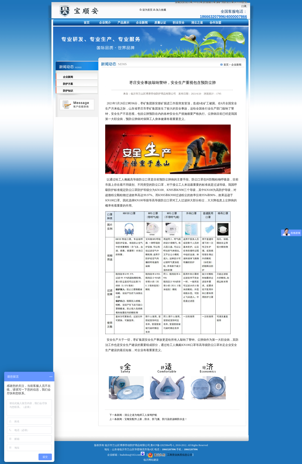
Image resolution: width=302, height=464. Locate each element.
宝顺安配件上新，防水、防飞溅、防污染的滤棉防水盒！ (155, 419)
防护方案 (68, 83)
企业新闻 (142, 22)
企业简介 (105, 22)
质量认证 (160, 22)
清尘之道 (197, 22)
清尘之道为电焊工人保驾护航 (140, 415)
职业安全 (178, 22)
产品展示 (123, 22)
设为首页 (147, 9)
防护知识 (68, 90)
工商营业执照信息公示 (170, 454)
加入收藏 (161, 9)
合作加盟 (215, 22)
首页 (87, 22)
